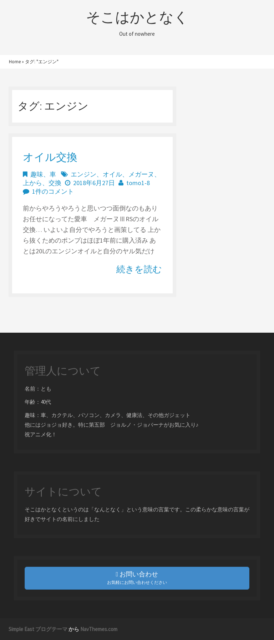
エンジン (83, 174)
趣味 (36, 174)
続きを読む (139, 269)
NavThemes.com (98, 629)
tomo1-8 (138, 183)
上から (32, 183)
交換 (55, 183)
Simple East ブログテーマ (38, 629)
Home (15, 62)
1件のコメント (53, 191)
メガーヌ (141, 174)
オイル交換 (50, 157)
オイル (112, 174)
